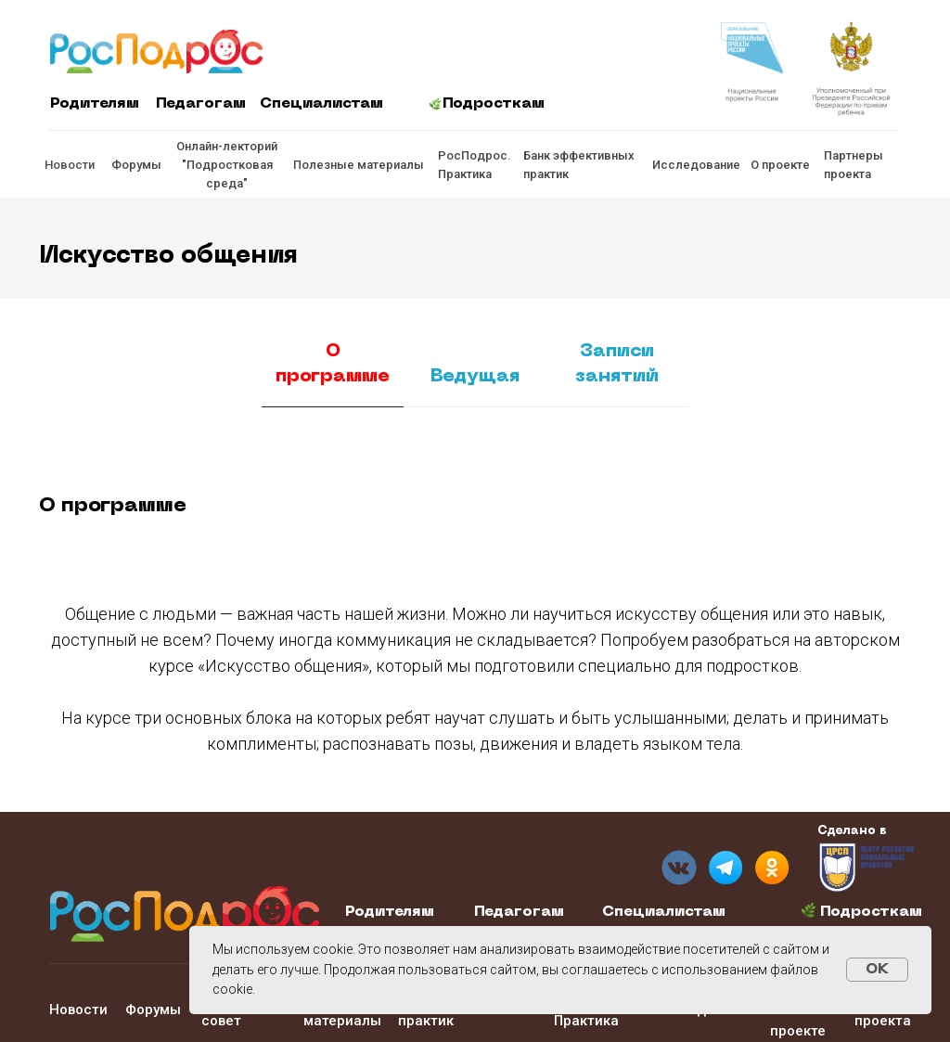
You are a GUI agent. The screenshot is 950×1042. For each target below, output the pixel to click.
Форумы (136, 165)
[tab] (475, 385)
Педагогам (201, 103)
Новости (70, 165)
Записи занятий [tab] (617, 364)
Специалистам (321, 103)
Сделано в (852, 831)
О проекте (780, 165)
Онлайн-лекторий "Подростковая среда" (226, 164)
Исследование (696, 165)
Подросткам (494, 103)
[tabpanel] (475, 497)
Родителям (94, 103)
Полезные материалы (358, 165)
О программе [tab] (333, 364)
